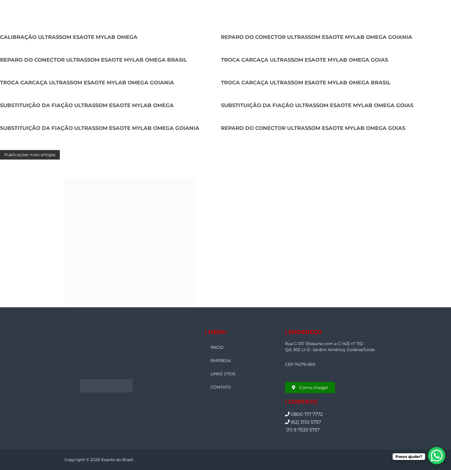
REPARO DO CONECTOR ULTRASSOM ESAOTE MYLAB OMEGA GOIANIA (316, 37)
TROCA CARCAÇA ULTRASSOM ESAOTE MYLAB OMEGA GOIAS (304, 60)
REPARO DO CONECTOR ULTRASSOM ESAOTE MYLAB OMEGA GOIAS (313, 128)
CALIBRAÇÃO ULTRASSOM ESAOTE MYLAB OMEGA (68, 37)
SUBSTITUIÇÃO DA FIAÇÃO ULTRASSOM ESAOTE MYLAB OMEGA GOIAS (317, 105)
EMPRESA (221, 360)
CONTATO (221, 387)
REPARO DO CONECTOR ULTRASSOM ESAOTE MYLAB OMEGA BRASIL (93, 60)
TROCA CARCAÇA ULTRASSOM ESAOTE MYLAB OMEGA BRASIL (306, 82)
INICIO (217, 347)
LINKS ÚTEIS (223, 373)
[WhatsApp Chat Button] (436, 455)
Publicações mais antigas (30, 154)
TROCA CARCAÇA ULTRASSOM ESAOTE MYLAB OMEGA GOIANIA (87, 82)
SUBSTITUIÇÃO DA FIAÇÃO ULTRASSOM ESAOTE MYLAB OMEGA (87, 105)
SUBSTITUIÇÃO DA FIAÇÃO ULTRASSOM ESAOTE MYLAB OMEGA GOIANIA (99, 128)
